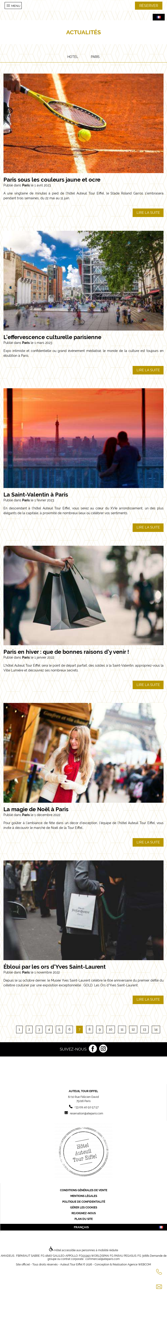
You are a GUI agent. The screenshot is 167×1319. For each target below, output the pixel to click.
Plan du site (84, 1219)
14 (156, 1029)
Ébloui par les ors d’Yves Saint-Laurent (54, 966)
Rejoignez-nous (84, 1213)
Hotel (72, 57)
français (118, 1227)
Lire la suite (148, 213)
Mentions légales (83, 1196)
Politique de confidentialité (83, 1201)
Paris (95, 57)
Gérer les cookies (83, 1207)
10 (110, 1029)
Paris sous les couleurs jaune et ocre (51, 179)
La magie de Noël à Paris (36, 809)
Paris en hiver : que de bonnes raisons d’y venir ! (66, 651)
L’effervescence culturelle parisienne (52, 337)
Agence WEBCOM (139, 1264)
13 (144, 1029)
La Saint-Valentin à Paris (35, 494)
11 (122, 1029)
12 (133, 1029)
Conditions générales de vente (83, 1190)
